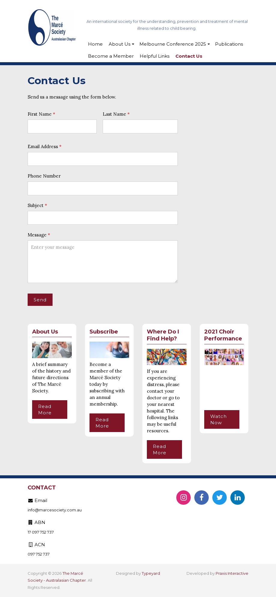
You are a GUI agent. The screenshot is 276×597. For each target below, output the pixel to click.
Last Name (114, 114)
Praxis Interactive (232, 573)
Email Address (43, 146)
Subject (36, 205)
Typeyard (151, 573)
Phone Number (44, 176)
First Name (40, 114)
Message (37, 235)
